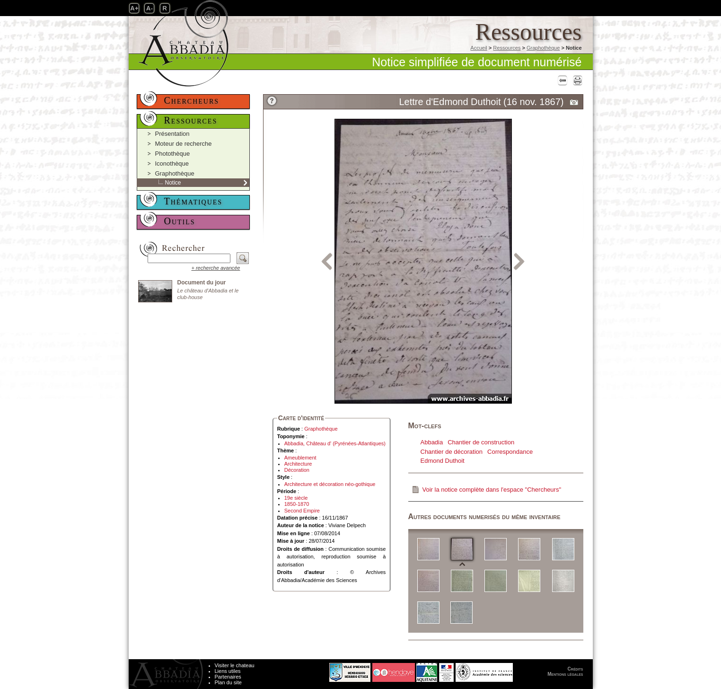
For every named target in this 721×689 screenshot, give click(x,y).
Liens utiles (228, 671)
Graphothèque (543, 48)
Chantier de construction (481, 442)
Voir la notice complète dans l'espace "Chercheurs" (492, 489)
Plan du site (228, 682)
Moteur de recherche (183, 143)
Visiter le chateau (235, 665)
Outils (179, 221)
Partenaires (228, 677)
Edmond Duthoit (443, 460)
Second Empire (302, 510)
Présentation (172, 133)
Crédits (575, 668)
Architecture (298, 464)
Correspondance (510, 451)
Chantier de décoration (452, 451)
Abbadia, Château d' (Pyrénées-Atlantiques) (335, 443)
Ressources (506, 48)
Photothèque (172, 153)
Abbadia (432, 442)
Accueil (478, 48)
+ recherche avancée (215, 268)
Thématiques (193, 201)
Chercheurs (192, 100)
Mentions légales (565, 674)
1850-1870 (296, 504)
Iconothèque (172, 163)
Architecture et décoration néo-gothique (330, 484)
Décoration (296, 470)
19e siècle (296, 498)
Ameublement (300, 457)
